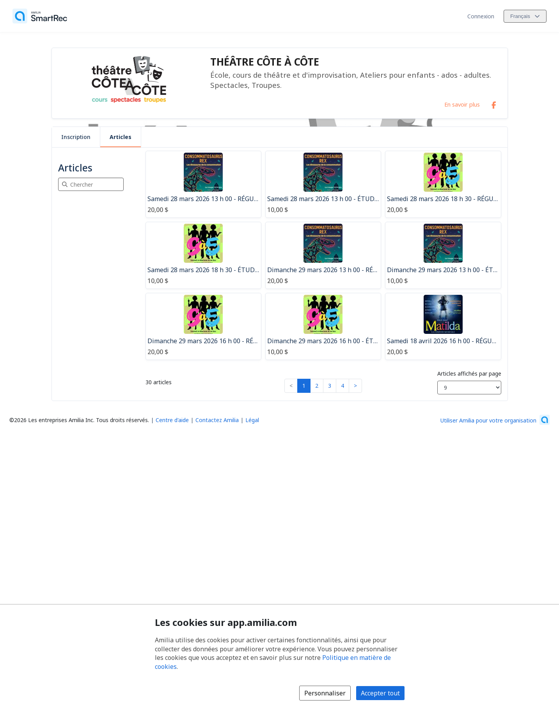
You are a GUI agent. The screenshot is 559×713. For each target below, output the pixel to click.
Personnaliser (325, 693)
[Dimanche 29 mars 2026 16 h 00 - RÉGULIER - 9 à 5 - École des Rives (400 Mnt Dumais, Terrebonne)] (203, 326)
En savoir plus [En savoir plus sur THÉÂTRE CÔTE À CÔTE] (462, 104)
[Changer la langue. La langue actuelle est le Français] (525, 16)
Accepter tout (380, 693)
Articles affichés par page (469, 373)
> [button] (355, 385)
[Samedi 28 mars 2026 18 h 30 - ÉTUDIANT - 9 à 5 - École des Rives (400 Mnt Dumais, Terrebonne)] (203, 255)
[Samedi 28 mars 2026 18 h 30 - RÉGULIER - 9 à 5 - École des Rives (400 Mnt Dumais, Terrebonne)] (443, 184)
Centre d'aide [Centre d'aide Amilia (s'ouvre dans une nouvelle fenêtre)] (172, 420)
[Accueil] (39, 16)
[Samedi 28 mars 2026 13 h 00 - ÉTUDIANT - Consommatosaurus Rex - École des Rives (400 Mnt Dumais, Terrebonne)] (323, 184)
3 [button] (329, 385)
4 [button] (342, 385)
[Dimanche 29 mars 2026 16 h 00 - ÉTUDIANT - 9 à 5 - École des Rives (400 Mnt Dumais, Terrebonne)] (323, 326)
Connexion (480, 16)
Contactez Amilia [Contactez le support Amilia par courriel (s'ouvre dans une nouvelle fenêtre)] (217, 420)
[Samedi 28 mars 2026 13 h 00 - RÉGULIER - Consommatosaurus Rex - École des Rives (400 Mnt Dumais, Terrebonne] (203, 184)
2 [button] (316, 385)
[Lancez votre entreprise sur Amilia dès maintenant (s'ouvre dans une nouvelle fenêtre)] (495, 420)
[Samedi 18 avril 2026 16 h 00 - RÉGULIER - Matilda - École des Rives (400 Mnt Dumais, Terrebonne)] (443, 326)
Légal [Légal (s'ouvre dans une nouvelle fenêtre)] (252, 420)
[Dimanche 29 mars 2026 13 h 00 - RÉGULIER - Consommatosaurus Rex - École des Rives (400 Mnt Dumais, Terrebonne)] (323, 255)
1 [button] (303, 385)
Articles (120, 137)
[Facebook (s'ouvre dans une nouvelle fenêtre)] (493, 103)
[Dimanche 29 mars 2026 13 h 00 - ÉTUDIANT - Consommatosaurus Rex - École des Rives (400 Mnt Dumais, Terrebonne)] (443, 255)
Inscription (76, 137)
